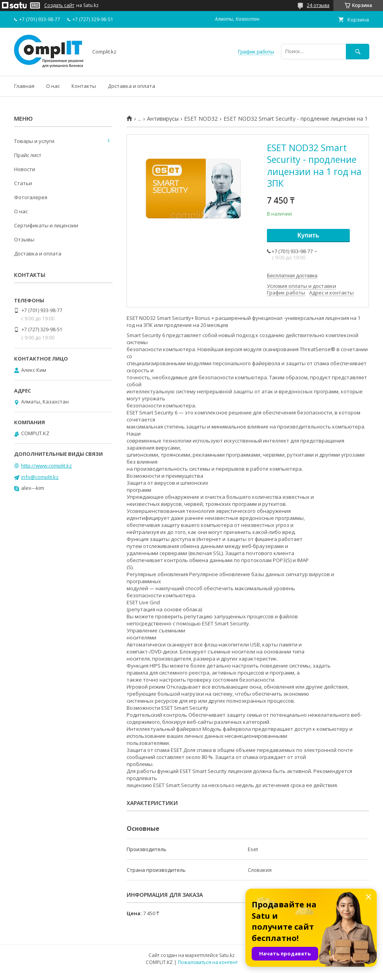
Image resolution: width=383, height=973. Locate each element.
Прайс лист (27, 155)
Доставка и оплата (131, 85)
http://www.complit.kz (46, 465)
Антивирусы (163, 119)
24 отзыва (318, 5)
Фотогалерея (30, 197)
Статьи (23, 183)
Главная (24, 85)
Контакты (84, 85)
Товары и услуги (34, 141)
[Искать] (357, 51)
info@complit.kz (40, 477)
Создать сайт (59, 5)
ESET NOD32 (201, 119)
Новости (24, 169)
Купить (308, 235)
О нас (53, 85)
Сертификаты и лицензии (46, 225)
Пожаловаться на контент (208, 962)
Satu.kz (226, 955)
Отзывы (24, 239)
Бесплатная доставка (292, 276)
